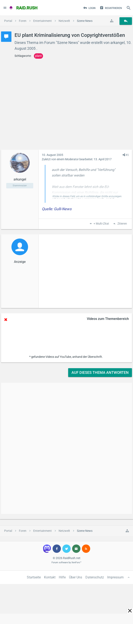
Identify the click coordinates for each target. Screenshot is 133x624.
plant (38, 55)
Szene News (67, 42)
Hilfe (62, 577)
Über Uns (75, 577)
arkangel (117, 42)
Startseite (34, 577)
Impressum (115, 577)
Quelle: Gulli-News (56, 209)
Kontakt (49, 577)
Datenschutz (94, 577)
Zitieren (122, 223)
